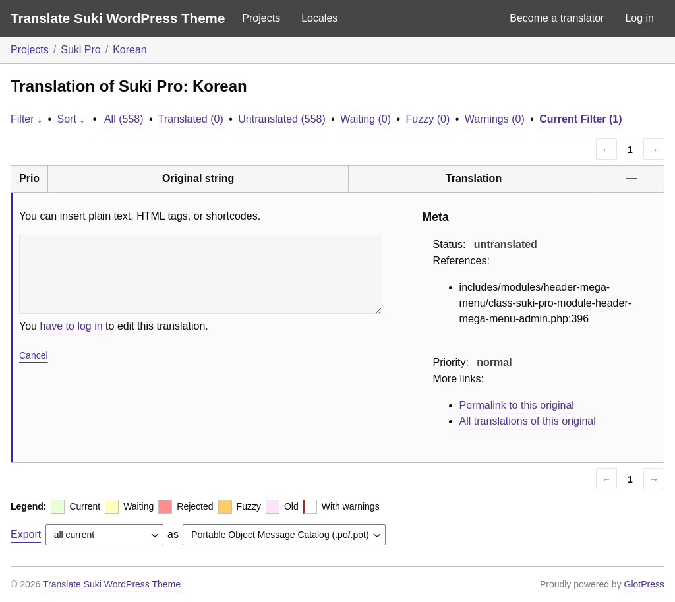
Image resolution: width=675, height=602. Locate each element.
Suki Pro (80, 49)
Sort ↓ (71, 119)
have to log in (71, 326)
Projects (261, 18)
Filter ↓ (26, 119)
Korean (130, 49)
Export (26, 534)
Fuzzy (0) (428, 119)
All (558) (124, 119)
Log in (639, 18)
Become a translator (557, 18)
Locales (319, 18)
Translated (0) (190, 119)
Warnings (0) (495, 119)
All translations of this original (527, 421)
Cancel (33, 355)
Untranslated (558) (282, 119)
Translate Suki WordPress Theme (118, 18)
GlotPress (644, 584)
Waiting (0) (365, 119)
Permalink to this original (516, 405)
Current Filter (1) (580, 119)
